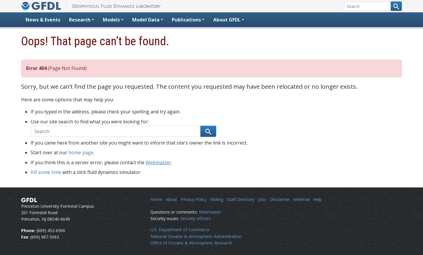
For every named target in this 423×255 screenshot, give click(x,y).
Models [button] (111, 19)
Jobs (262, 199)
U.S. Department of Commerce (179, 229)
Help (317, 199)
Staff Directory (240, 199)
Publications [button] (186, 19)
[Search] (367, 6)
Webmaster (158, 162)
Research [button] (79, 19)
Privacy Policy (194, 199)
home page (80, 152)
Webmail (301, 199)
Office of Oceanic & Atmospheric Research (191, 243)
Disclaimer (280, 199)
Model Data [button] (146, 19)
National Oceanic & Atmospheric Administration (195, 236)
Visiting (216, 199)
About (171, 199)
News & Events (43, 19)
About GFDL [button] (227, 19)
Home (156, 199)
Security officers (195, 218)
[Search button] (396, 6)
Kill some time (46, 172)
